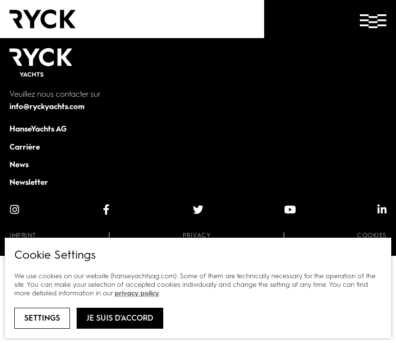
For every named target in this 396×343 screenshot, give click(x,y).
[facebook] (106, 209)
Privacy (197, 235)
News (19, 164)
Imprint (23, 235)
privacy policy (137, 293)
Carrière (25, 146)
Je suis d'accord (120, 318)
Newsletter (29, 182)
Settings (42, 318)
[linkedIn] (381, 209)
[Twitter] (198, 209)
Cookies (371, 235)
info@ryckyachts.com (47, 106)
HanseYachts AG (38, 128)
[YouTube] (289, 209)
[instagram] (14, 209)
